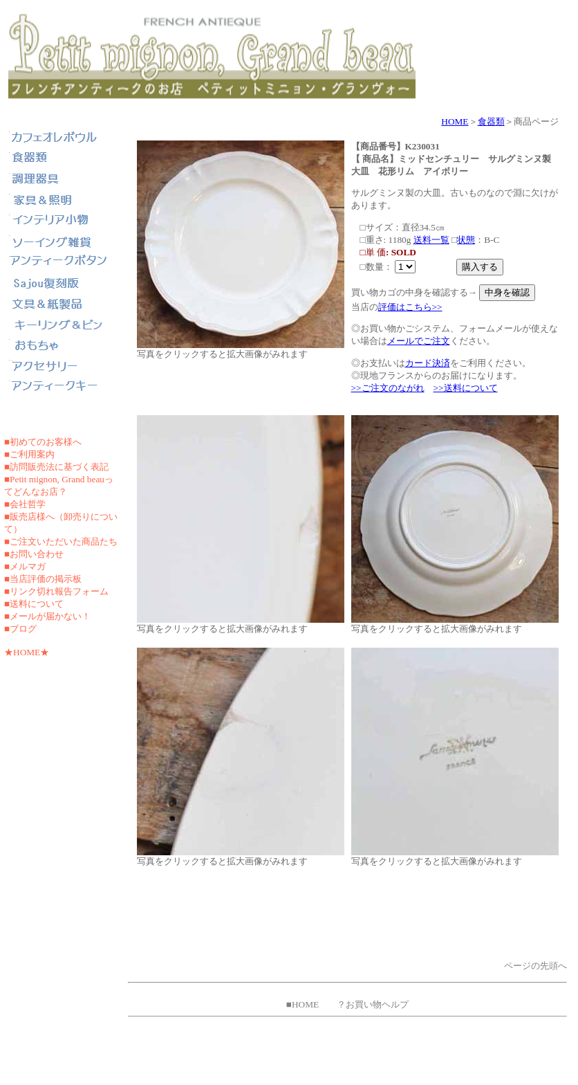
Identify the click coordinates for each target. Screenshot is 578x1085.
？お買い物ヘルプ (373, 1004)
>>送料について (466, 388)
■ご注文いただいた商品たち (61, 541)
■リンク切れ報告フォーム (56, 591)
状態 (466, 240)
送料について (37, 604)
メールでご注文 (418, 341)
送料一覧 (431, 240)
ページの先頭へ (535, 965)
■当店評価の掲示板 (43, 579)
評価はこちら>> (410, 307)
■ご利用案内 (29, 454)
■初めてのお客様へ (43, 442)
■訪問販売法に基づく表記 (56, 467)
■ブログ (20, 628)
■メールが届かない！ (47, 616)
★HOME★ (26, 652)
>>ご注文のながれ (388, 388)
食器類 (491, 121)
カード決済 (427, 363)
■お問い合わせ (34, 554)
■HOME (302, 1004)
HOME (454, 121)
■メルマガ (25, 566)
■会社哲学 (25, 504)
